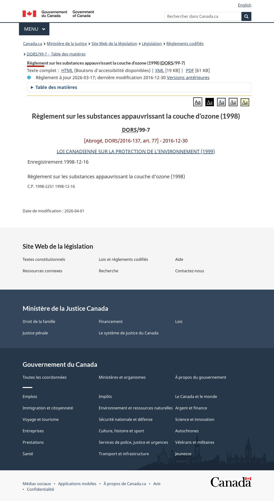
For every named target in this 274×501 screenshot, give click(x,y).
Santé (28, 453)
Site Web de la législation (114, 43)
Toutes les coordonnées (45, 377)
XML (159, 70)
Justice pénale (35, 333)
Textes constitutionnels (44, 259)
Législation (152, 43)
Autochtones (187, 431)
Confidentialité (40, 489)
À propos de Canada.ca (125, 483)
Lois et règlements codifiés (123, 259)
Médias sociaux (37, 483)
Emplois (30, 396)
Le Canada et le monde (196, 396)
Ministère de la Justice (67, 43)
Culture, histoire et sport (121, 431)
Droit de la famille (39, 321)
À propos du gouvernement (200, 377)
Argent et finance (191, 408)
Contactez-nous (189, 271)
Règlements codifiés (185, 43)
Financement (111, 321)
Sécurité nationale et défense (126, 419)
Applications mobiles (77, 483)
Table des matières (56, 87)
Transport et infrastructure (124, 453)
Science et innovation (194, 419)
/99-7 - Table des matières (56, 54)
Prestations (33, 442)
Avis (157, 483)
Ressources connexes (42, 271)
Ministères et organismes (122, 377)
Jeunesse (183, 453)
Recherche (108, 271)
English (244, 5)
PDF (190, 70)
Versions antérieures (188, 77)
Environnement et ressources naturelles (136, 408)
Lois (179, 321)
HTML (67, 70)
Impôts (105, 396)
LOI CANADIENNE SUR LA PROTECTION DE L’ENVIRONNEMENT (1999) (136, 151)
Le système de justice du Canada (128, 333)
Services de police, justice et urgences (133, 442)
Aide (179, 259)
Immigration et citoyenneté (48, 408)
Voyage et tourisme (41, 419)
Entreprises (33, 431)
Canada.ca (32, 43)
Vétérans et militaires (194, 442)
